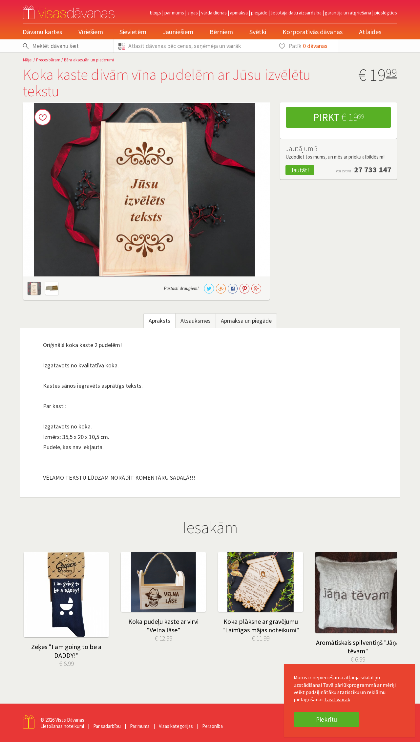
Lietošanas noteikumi (62, 726)
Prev (33, 586)
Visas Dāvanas (69, 720)
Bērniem (221, 32)
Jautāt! (299, 170)
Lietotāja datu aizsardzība (296, 13)
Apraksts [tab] (159, 320)
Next (387, 586)
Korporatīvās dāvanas (313, 32)
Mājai (27, 60)
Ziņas (192, 13)
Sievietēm (132, 32)
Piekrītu (326, 719)
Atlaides (370, 32)
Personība (212, 726)
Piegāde (259, 13)
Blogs (155, 13)
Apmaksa (239, 13)
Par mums (174, 13)
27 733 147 (372, 169)
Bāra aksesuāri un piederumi (89, 60)
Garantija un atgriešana (348, 13)
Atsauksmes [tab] (195, 320)
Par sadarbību (107, 726)
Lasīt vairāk (337, 699)
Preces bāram (48, 60)
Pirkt (338, 117)
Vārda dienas (214, 13)
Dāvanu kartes (42, 32)
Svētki (257, 32)
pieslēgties (385, 13)
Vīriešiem (90, 32)
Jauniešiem (178, 32)
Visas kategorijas (176, 726)
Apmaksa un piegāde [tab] (246, 320)
